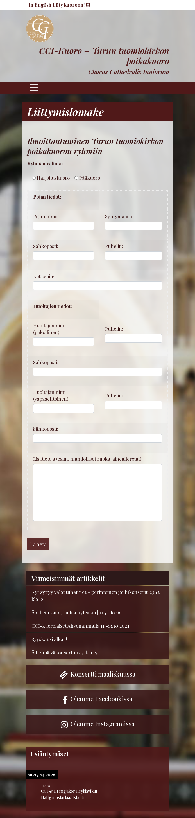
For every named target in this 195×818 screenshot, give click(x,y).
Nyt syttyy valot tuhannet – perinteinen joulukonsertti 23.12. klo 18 (96, 595)
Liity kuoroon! (71, 5)
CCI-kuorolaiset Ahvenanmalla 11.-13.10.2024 (80, 626)
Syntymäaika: (120, 216)
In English (41, 5)
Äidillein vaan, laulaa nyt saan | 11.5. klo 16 (75, 612)
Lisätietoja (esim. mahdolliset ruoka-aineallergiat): (87, 459)
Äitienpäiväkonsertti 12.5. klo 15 (64, 652)
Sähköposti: (45, 246)
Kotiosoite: (44, 276)
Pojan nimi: (45, 216)
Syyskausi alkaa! (49, 639)
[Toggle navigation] (34, 88)
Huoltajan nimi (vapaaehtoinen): (51, 395)
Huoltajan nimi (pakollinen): (49, 328)
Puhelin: (114, 246)
